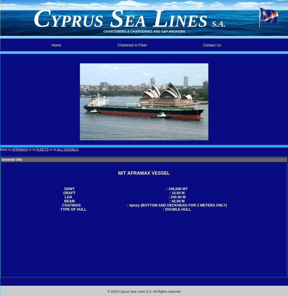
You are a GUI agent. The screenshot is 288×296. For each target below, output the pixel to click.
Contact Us (212, 45)
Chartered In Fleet (132, 45)
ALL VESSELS (67, 149)
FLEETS (42, 149)
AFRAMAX (20, 149)
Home (56, 45)
